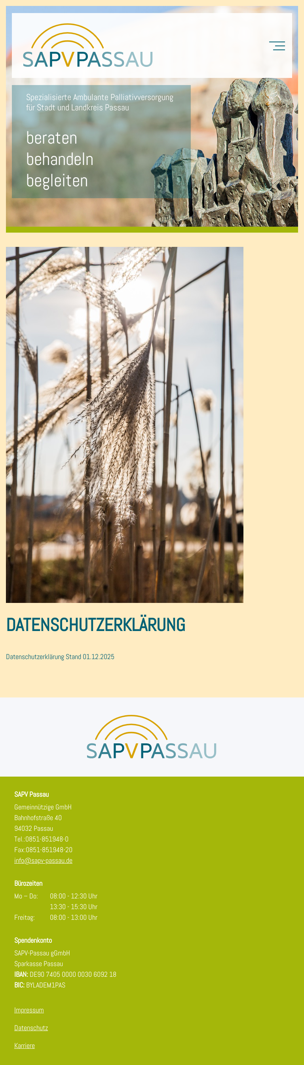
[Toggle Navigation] (277, 45)
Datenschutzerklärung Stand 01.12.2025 (60, 656)
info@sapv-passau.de (43, 860)
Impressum (29, 1009)
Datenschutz (31, 1027)
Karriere (24, 1045)
